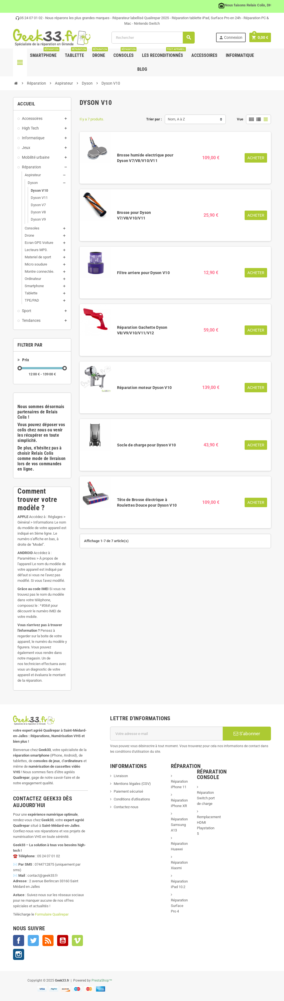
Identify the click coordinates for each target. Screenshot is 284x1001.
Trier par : (154, 119)
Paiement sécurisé (128, 791)
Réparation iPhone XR (179, 803)
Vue (240, 119)
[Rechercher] (152, 38)
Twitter (33, 940)
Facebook (18, 940)
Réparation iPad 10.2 (179, 884)
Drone (100, 53)
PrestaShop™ (102, 980)
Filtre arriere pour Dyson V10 (143, 273)
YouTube (62, 940)
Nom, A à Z (176, 119)
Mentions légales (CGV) (132, 784)
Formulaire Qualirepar (52, 914)
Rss (48, 940)
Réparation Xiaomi (179, 865)
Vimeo (77, 940)
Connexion (230, 37)
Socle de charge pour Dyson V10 (146, 445)
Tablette (76, 53)
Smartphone (44, 53)
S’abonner (247, 733)
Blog (142, 69)
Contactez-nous (126, 807)
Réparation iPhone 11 (179, 784)
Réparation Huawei (179, 846)
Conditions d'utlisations (132, 799)
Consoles (124, 53)
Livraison (121, 776)
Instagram (18, 954)
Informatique (240, 55)
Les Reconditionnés (164, 53)
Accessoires (204, 55)
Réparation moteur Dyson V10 (144, 387)
